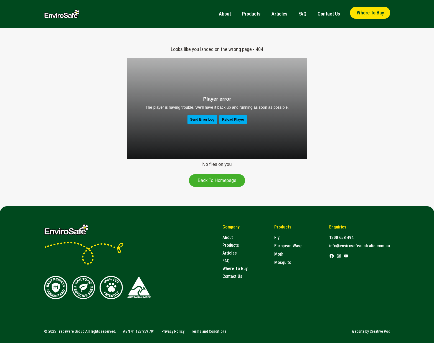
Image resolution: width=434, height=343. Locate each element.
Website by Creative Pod (370, 331)
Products (251, 14)
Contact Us (329, 14)
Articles (279, 14)
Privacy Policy (172, 331)
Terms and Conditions (209, 331)
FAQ (302, 14)
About (225, 14)
